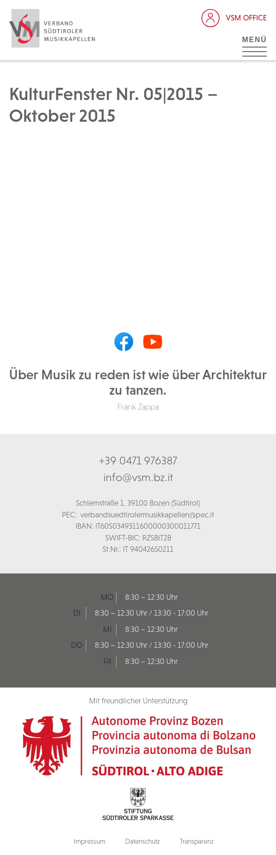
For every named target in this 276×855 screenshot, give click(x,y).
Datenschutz (142, 841)
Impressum (89, 841)
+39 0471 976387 (138, 460)
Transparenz (197, 841)
